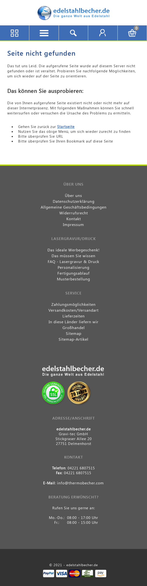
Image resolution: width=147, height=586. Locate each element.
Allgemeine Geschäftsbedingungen (74, 207)
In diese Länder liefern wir (74, 321)
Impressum (73, 224)
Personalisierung (73, 267)
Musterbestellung (73, 278)
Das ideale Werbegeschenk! (73, 249)
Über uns (73, 195)
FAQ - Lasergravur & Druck (73, 261)
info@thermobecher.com (80, 482)
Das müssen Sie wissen (73, 255)
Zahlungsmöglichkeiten (73, 304)
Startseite (66, 126)
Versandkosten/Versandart (73, 310)
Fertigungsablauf (73, 273)
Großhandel (73, 327)
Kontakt (73, 218)
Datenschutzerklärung (73, 201)
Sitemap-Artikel (73, 339)
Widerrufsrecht (73, 212)
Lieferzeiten (73, 315)
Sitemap (73, 333)
